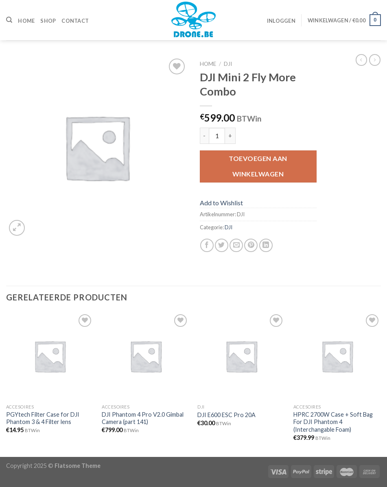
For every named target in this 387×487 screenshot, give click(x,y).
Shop (48, 20)
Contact (75, 20)
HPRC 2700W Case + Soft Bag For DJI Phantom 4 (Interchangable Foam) (333, 422)
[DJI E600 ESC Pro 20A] (241, 356)
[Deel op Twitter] (221, 245)
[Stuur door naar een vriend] (236, 245)
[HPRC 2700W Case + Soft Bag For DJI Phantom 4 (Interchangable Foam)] (337, 356)
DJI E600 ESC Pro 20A (226, 414)
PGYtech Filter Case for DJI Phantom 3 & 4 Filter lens (42, 418)
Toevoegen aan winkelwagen (258, 166)
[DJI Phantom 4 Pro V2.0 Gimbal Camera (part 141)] (146, 356)
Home (26, 20)
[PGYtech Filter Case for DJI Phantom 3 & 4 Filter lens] (50, 356)
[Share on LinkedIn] (266, 245)
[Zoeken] (9, 20)
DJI (228, 64)
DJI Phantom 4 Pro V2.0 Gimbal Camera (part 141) (143, 418)
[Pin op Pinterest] (251, 245)
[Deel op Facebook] (207, 245)
